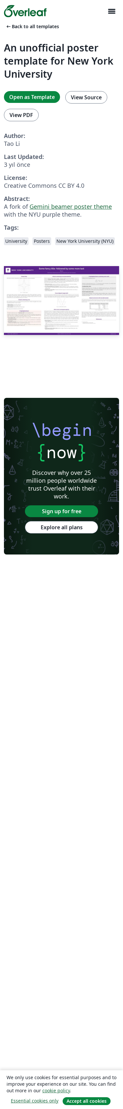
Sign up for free (61, 511)
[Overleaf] (25, 11)
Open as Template (32, 97)
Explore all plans (62, 527)
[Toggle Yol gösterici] (111, 11)
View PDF (21, 115)
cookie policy (56, 1090)
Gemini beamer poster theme (71, 206)
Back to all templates (32, 26)
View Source (86, 97)
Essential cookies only (34, 1101)
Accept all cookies (87, 1101)
